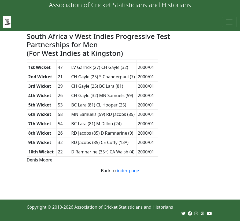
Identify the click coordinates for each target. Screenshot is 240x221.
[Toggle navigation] (229, 22)
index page (128, 171)
